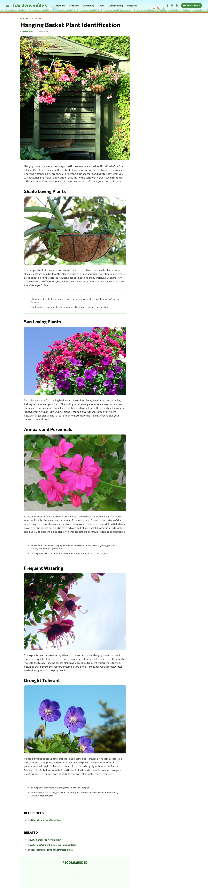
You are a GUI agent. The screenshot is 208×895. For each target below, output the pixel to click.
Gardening (88, 5)
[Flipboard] (172, 5)
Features (132, 5)
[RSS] (177, 5)
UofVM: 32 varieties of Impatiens (44, 820)
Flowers (60, 5)
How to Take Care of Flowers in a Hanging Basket (52, 844)
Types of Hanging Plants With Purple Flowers (50, 849)
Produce (74, 5)
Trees (101, 5)
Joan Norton (28, 31)
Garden (24, 19)
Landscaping (115, 5)
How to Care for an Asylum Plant (44, 839)
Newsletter (191, 5)
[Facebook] (168, 5)
